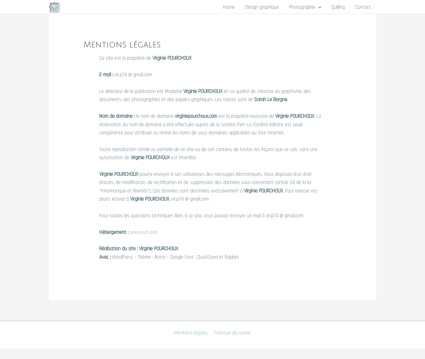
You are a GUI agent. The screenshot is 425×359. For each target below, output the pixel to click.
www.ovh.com (143, 232)
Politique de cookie (232, 333)
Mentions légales (191, 333)
